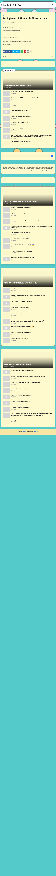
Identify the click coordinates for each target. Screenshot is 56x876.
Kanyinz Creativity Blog (12, 5)
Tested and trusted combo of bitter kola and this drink (22, 257)
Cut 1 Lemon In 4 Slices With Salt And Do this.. (21, 122)
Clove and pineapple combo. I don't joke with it (21, 141)
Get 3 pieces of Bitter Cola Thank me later (20, 129)
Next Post (50, 56)
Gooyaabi (35, 431)
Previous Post (6, 56)
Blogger (24, 431)
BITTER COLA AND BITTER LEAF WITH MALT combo (22, 91)
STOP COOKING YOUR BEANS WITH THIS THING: (21, 301)
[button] (1, 5)
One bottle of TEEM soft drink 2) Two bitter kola (21, 207)
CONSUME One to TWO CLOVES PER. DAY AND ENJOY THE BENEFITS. (26, 104)
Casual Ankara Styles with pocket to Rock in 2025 (21, 251)
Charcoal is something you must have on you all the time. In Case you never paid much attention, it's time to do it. (31, 227)
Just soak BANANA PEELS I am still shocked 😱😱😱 (22, 245)
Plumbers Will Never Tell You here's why (19, 110)
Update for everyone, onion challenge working (21, 116)
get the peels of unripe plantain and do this (20, 238)
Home (4, 15)
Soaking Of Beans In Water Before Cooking (17, 86)
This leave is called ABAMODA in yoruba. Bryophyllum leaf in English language (28, 98)
